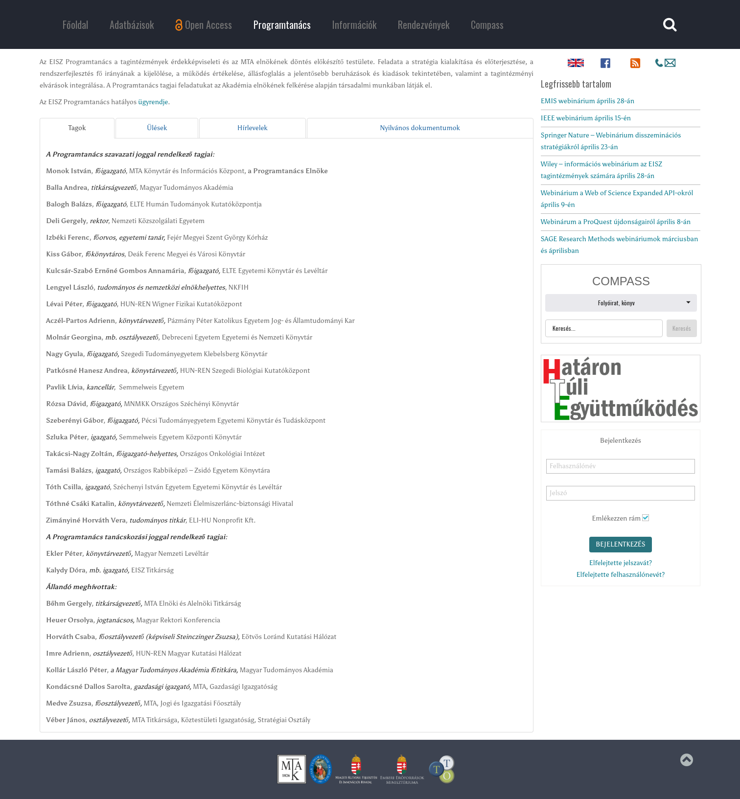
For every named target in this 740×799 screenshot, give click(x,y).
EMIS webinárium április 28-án (587, 101)
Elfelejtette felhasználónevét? (621, 575)
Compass (487, 24)
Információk (354, 24)
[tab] (77, 128)
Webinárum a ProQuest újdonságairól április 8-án (616, 222)
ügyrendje (153, 102)
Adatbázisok (132, 24)
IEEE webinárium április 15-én (586, 118)
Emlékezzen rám (616, 518)
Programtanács (282, 24)
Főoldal (75, 24)
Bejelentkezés (621, 544)
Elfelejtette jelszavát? (620, 563)
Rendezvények (423, 24)
